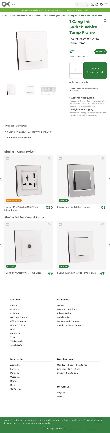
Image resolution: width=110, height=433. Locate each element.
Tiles (12, 337)
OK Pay (60, 305)
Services (14, 369)
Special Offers (17, 345)
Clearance (15, 333)
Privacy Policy (64, 313)
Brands (14, 381)
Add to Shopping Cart (95, 70)
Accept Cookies (55, 428)
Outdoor (14, 309)
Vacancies (15, 377)
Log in (60, 396)
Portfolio (14, 373)
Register (61, 392)
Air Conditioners (18, 317)
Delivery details (78, 82)
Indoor (13, 305)
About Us (15, 365)
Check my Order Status (69, 325)
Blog (12, 385)
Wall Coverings (17, 341)
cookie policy (45, 423)
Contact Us (15, 389)
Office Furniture (18, 321)
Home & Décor (17, 325)
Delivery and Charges (68, 321)
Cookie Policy (63, 317)
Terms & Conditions (67, 309)
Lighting (14, 313)
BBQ (12, 329)
